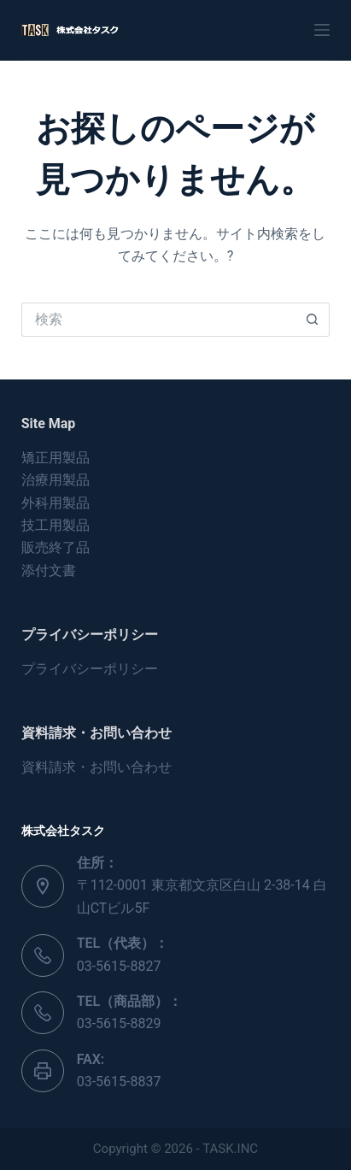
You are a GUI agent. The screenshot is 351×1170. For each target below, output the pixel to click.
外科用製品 (55, 503)
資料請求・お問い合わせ (96, 767)
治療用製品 (55, 480)
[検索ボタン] (312, 320)
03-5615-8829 (119, 1023)
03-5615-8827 (119, 966)
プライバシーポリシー (89, 669)
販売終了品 (55, 547)
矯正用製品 (55, 458)
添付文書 (48, 570)
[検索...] (158, 320)
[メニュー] (322, 30)
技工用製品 (55, 525)
